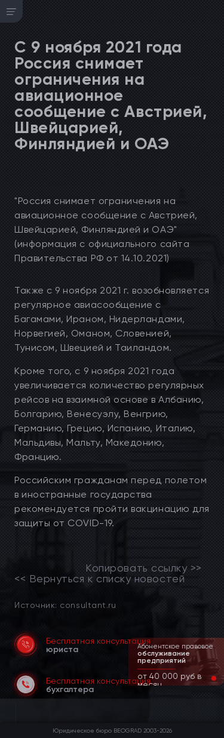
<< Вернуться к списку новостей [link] (99, 578)
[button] (204, 678)
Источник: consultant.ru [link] (65, 604)
